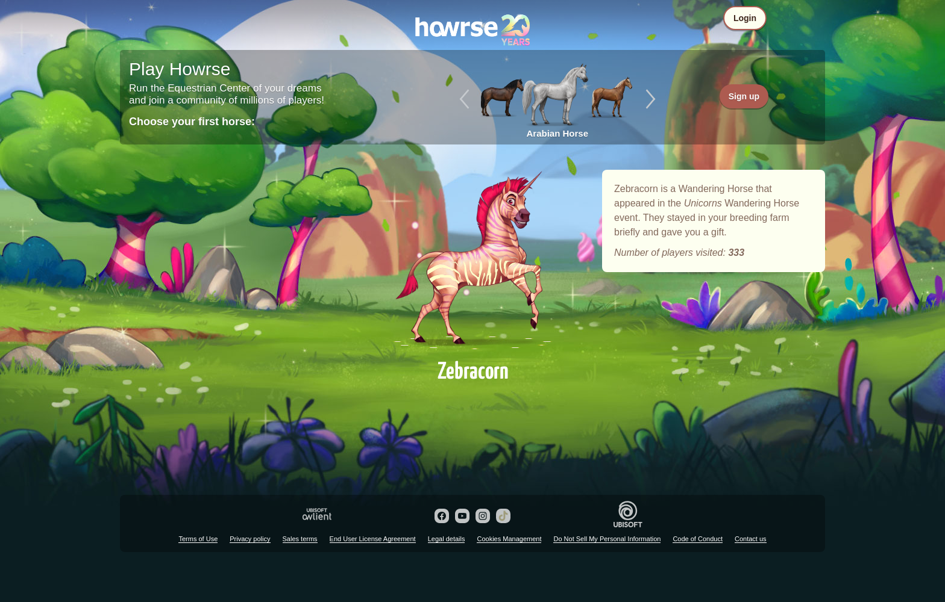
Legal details (446, 538)
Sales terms (300, 538)
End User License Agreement (373, 538)
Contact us (751, 538)
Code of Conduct (698, 538)
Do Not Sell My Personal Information (607, 538)
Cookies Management (509, 538)
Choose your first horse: (192, 122)
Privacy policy (250, 538)
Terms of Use (198, 538)
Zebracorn (472, 260)
